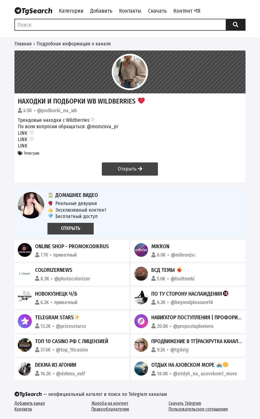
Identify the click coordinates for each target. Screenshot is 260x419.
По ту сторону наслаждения (189, 294)
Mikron (160, 246)
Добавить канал (29, 403)
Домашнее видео (72, 195)
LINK (22, 133)
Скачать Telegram (185, 403)
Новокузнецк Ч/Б (56, 294)
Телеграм (28, 153)
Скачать (157, 11)
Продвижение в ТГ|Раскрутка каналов (204, 341)
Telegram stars (57, 317)
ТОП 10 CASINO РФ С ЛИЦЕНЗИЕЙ (71, 341)
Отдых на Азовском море (189, 365)
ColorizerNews (53, 270)
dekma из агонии (55, 365)
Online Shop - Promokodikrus (72, 246)
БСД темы (166, 270)
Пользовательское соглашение (198, 409)
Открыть (130, 169)
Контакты (130, 11)
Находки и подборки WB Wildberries (81, 101)
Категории (71, 11)
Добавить (101, 11)
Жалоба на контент (109, 403)
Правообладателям (110, 409)
